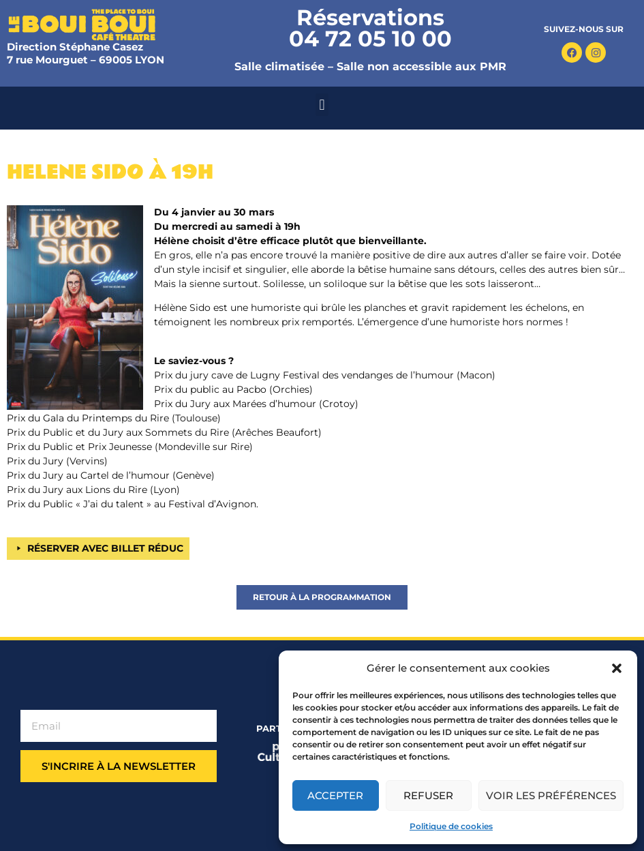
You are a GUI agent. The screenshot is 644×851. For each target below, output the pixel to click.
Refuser (428, 795)
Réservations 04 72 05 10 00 (370, 28)
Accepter (335, 795)
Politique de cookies (451, 826)
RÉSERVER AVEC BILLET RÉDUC (105, 548)
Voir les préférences (551, 795)
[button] (617, 668)
